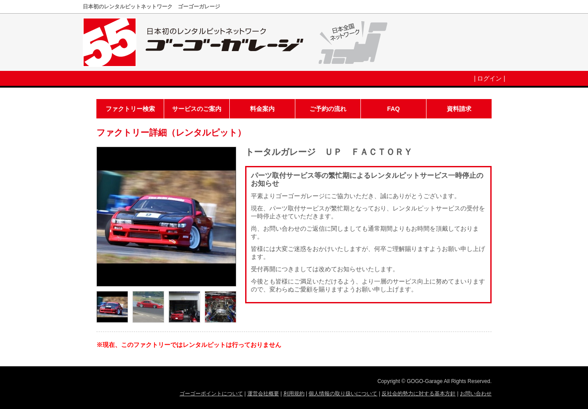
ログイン (489, 78)
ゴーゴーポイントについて (211, 394)
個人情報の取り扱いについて (343, 394)
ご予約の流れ (327, 108)
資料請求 (459, 108)
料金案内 (262, 108)
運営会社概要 (263, 394)
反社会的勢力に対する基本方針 (419, 394)
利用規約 (294, 394)
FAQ (393, 108)
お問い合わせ (476, 394)
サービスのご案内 (196, 108)
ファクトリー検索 (130, 108)
